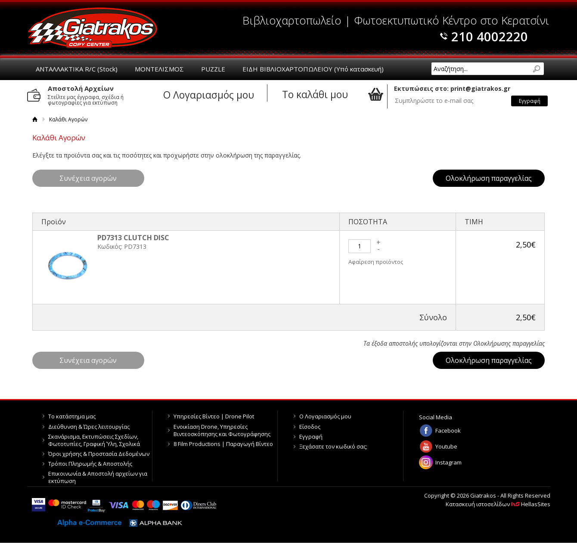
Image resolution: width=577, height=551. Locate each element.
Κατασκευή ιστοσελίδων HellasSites (498, 504)
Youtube (446, 446)
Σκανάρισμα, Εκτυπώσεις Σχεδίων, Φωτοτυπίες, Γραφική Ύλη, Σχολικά (94, 440)
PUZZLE (213, 69)
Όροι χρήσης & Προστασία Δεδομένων (98, 454)
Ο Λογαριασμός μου (325, 416)
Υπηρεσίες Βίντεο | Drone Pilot (214, 416)
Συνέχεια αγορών (88, 178)
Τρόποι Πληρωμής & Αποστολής (90, 463)
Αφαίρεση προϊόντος (375, 262)
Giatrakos (92, 28)
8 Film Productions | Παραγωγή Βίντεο (223, 444)
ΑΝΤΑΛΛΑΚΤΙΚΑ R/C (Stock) (77, 69)
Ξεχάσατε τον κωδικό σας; (333, 446)
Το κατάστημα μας (72, 416)
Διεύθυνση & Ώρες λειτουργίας (89, 426)
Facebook (448, 430)
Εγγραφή (311, 436)
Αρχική (35, 119)
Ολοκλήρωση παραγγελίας (489, 178)
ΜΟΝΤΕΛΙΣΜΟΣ (159, 69)
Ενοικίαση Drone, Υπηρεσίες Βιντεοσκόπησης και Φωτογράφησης (222, 430)
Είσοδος (309, 426)
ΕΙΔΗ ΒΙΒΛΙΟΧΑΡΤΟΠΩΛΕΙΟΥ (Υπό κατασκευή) (313, 69)
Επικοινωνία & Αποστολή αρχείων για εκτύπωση (97, 477)
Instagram (448, 462)
